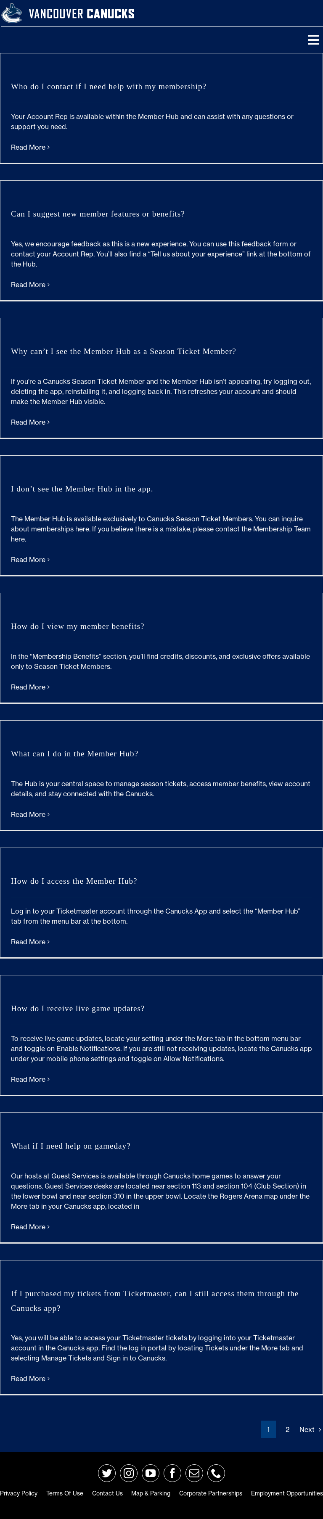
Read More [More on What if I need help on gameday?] (28, 1227)
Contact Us (107, 1493)
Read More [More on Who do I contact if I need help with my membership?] (28, 147)
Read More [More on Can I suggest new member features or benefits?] (28, 284)
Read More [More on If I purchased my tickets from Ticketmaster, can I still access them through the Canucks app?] (28, 1378)
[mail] (194, 1473)
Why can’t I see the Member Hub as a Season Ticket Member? (123, 351)
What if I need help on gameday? (71, 1145)
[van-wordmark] (81, 8)
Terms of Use (64, 1493)
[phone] (216, 1473)
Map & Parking (150, 1493)
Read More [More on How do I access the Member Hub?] (28, 942)
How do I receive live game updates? (78, 1008)
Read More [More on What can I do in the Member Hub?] (28, 814)
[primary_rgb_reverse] (11, 7)
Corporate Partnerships (210, 1493)
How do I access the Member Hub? (74, 881)
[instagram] (129, 1473)
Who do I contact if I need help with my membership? (109, 86)
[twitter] (107, 1473)
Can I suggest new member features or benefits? (98, 213)
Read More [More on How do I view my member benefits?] (28, 687)
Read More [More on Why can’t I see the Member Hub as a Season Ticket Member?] (28, 422)
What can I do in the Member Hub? (74, 753)
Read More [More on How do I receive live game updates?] (28, 1079)
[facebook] (172, 1473)
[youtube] (150, 1473)
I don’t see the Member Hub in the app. (82, 488)
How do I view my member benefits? (77, 626)
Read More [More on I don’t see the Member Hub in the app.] (28, 559)
